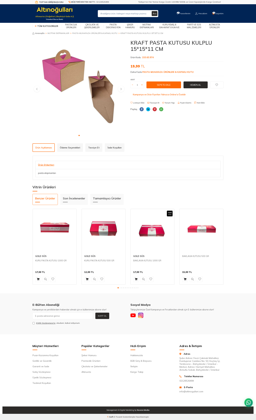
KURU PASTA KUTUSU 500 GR (99, 260)
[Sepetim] (218, 13)
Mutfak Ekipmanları (147, 26)
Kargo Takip (136, 371)
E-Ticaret (118, 417)
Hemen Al (195, 84)
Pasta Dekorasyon (113, 26)
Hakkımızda (136, 355)
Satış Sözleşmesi (41, 371)
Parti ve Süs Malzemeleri (194, 26)
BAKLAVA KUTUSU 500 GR (195, 256)
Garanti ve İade (40, 366)
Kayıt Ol (102, 316)
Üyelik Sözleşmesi (41, 377)
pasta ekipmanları (47, 173)
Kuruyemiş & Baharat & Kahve (169, 26)
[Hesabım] (201, 13)
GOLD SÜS (41, 256)
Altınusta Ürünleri (214, 26)
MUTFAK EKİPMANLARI (58, 33)
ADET (132, 80)
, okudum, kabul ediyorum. (56, 323)
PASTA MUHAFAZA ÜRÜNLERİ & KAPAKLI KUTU (94, 33)
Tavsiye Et (153, 102)
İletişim (134, 366)
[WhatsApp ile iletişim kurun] (248, 400)
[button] (79, 135)
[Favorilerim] (183, 13)
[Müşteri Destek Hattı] (89, 2)
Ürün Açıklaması (43, 147)
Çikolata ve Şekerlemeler (92, 26)
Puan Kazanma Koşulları (45, 355)
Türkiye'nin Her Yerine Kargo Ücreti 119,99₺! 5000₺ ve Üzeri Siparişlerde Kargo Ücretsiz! (179, 2)
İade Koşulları (115, 147)
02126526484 (186, 380)
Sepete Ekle (164, 84)
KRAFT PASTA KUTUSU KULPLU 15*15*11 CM (141, 33)
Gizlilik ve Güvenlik (42, 360)
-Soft (110, 417)
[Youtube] (133, 316)
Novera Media (143, 410)
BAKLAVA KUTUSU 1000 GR (147, 260)
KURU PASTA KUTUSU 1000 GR (51, 260)
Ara (154, 13)
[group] (79, 86)
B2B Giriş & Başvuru (141, 360)
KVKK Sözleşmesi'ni (45, 323)
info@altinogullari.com (191, 391)
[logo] (54, 11)
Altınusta (86, 371)
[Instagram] (142, 316)
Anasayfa (38, 33)
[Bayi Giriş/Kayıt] (49, 2)
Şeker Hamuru (130, 26)
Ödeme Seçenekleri (70, 147)
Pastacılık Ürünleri (71, 26)
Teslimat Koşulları (41, 383)
